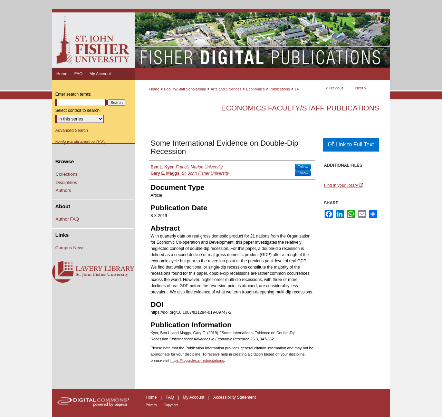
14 (297, 89)
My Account (194, 397)
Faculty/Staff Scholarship (185, 89)
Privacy (152, 405)
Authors (63, 190)
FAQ (170, 397)
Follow (302, 167)
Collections (67, 174)
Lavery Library (93, 272)
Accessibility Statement (234, 397)
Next (359, 88)
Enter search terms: (73, 94)
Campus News (70, 247)
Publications (279, 89)
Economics (255, 89)
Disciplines (66, 182)
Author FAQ (67, 219)
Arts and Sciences (226, 89)
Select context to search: (77, 110)
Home (154, 89)
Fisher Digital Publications (262, 38)
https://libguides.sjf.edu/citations (197, 360)
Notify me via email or (80, 142)
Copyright (171, 405)
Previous (336, 88)
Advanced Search (71, 130)
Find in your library (343, 185)
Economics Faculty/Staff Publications (300, 108)
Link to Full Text (351, 144)
